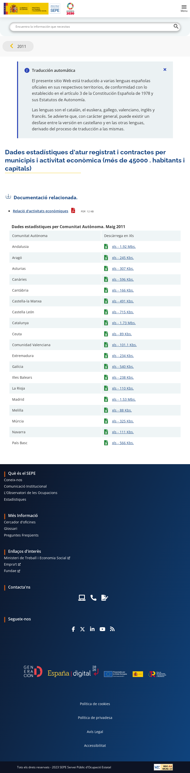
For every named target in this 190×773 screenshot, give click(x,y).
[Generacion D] (95, 671)
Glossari (10, 528)
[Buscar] (94, 26)
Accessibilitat (95, 745)
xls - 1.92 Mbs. (124, 246)
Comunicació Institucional (25, 486)
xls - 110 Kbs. (123, 388)
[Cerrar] (165, 69)
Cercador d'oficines (20, 522)
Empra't (10, 564)
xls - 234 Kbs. (123, 355)
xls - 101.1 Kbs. (124, 344)
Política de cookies (95, 703)
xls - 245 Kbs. (123, 257)
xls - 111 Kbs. (123, 432)
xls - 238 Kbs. (123, 377)
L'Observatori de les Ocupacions (30, 492)
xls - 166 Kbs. (123, 290)
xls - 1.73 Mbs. (124, 322)
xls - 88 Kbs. (122, 410)
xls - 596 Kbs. (123, 279)
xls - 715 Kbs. (123, 312)
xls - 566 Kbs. (123, 442)
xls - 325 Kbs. (123, 421)
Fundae (10, 570)
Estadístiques (15, 499)
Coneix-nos (13, 479)
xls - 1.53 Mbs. (124, 399)
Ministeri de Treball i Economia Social (35, 557)
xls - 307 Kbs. (123, 268)
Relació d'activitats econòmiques (40, 211)
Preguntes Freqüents (21, 535)
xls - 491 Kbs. (123, 301)
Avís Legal (95, 731)
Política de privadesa (95, 717)
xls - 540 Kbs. (123, 366)
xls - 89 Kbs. (122, 334)
